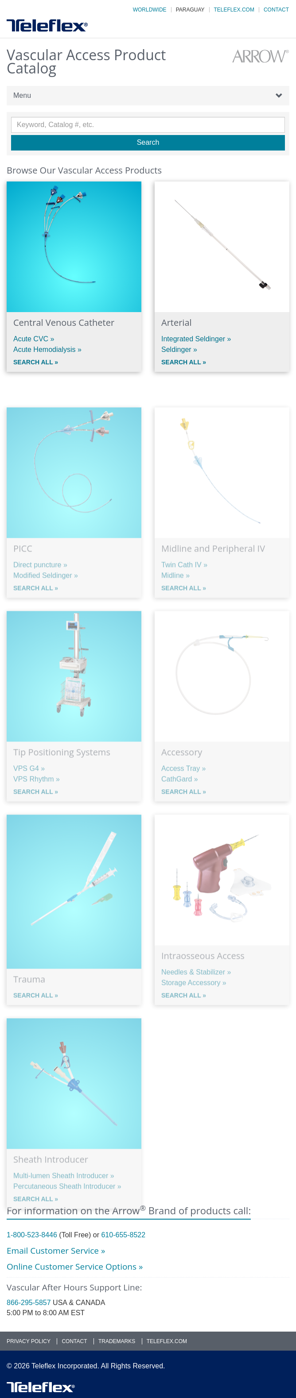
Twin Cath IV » (184, 584)
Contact (276, 9)
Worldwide (150, 9)
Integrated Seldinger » (196, 339)
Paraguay (190, 9)
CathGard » (179, 799)
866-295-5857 (29, 1302)
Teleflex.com (234, 9)
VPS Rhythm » (36, 799)
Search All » (35, 362)
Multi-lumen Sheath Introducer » (63, 1195)
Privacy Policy (29, 1341)
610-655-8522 (123, 1235)
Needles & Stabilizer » (196, 992)
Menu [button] (148, 96)
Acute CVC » (33, 339)
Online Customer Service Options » (75, 1266)
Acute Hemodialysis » (47, 349)
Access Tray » (183, 788)
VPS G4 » (29, 788)
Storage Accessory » (193, 1002)
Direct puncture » (40, 584)
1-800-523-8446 (32, 1235)
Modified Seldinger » (45, 595)
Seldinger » (179, 349)
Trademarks (116, 1341)
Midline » (175, 595)
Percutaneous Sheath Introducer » (67, 1206)
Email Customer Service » (56, 1250)
